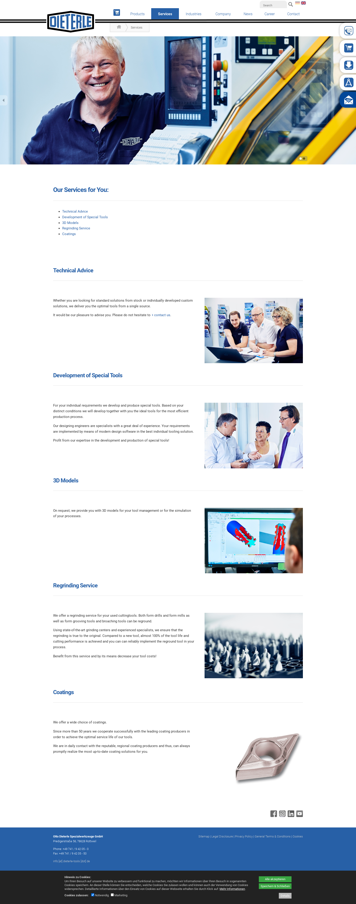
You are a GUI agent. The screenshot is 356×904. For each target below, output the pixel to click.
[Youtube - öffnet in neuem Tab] (299, 816)
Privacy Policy (244, 836)
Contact (293, 14)
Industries (193, 14)
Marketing (119, 895)
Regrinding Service (76, 228)
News (248, 14)
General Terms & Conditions (273, 836)
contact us (162, 315)
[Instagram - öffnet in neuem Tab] (282, 816)
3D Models (70, 223)
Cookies (298, 836)
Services (136, 27)
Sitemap (203, 836)
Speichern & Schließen (275, 886)
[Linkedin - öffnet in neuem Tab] (290, 816)
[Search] (273, 5)
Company (223, 14)
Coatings (69, 234)
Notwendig (100, 895)
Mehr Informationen (232, 889)
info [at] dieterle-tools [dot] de (71, 861)
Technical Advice (75, 211)
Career (270, 14)
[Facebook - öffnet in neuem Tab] (273, 816)
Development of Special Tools (85, 217)
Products (137, 14)
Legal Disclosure (222, 836)
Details (285, 895)
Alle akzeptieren (275, 879)
